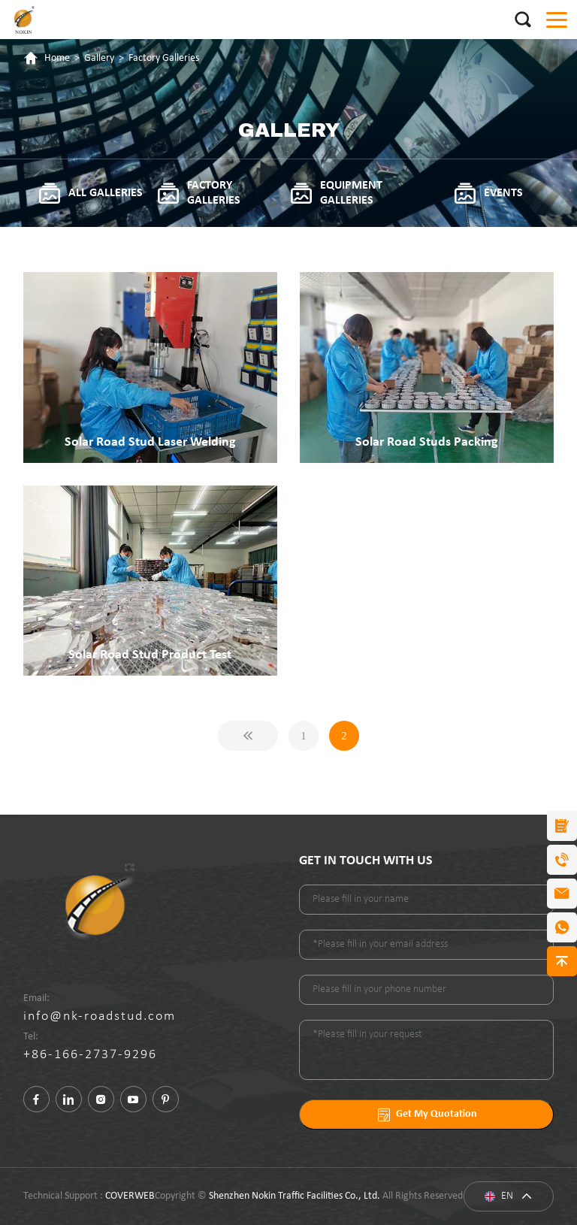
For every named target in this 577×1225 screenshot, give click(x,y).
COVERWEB (130, 1196)
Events (487, 193)
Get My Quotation (426, 1115)
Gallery (99, 58)
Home (57, 58)
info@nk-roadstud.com (99, 1016)
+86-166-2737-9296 (90, 1055)
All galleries (90, 193)
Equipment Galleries (335, 193)
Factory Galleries (163, 58)
